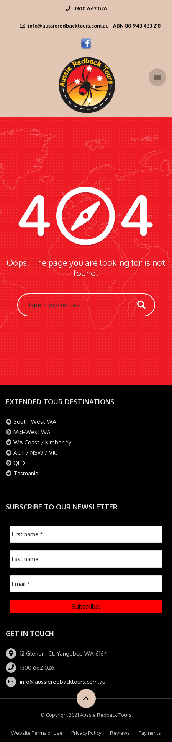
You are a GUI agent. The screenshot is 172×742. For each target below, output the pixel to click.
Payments (150, 733)
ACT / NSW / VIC (35, 452)
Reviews (120, 733)
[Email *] (86, 583)
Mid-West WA (32, 432)
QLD (19, 463)
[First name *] (86, 534)
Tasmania (25, 473)
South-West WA (34, 421)
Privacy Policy (86, 733)
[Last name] (86, 559)
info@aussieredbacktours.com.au (62, 681)
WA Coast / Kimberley (42, 442)
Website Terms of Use (36, 733)
